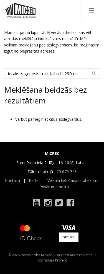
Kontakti (12, 180)
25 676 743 (67, 171)
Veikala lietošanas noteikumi (72, 180)
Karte (34, 180)
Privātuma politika (55, 186)
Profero (61, 260)
